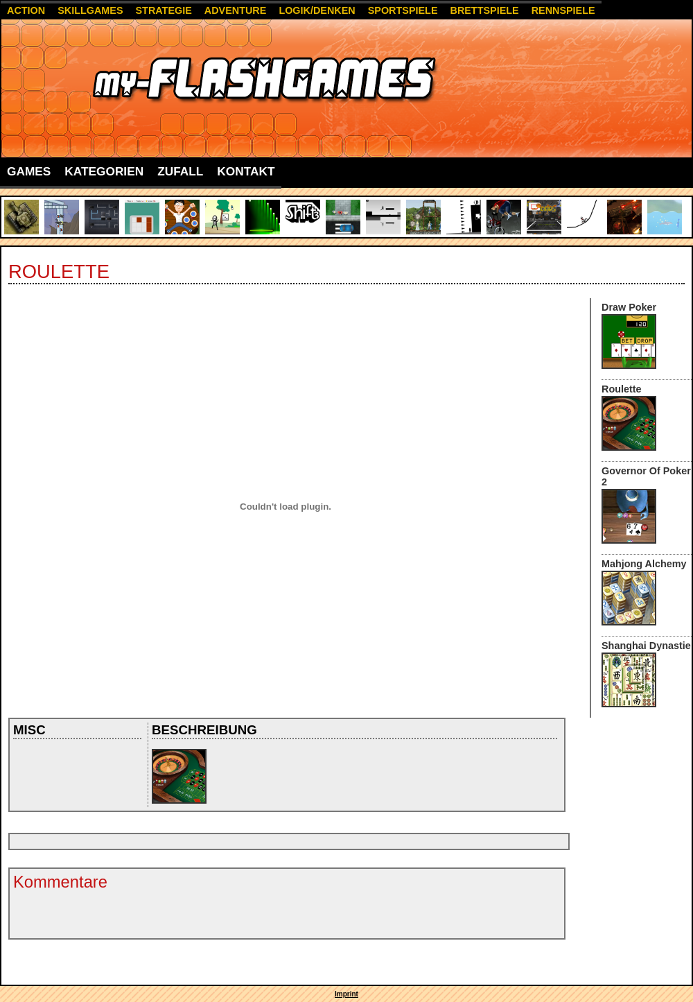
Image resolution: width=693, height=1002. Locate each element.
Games (29, 171)
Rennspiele (563, 10)
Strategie (164, 10)
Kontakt (245, 171)
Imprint (346, 994)
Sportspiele (403, 10)
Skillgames (90, 10)
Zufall (180, 171)
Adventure (235, 10)
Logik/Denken (317, 10)
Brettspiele (484, 10)
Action (26, 10)
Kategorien (103, 171)
